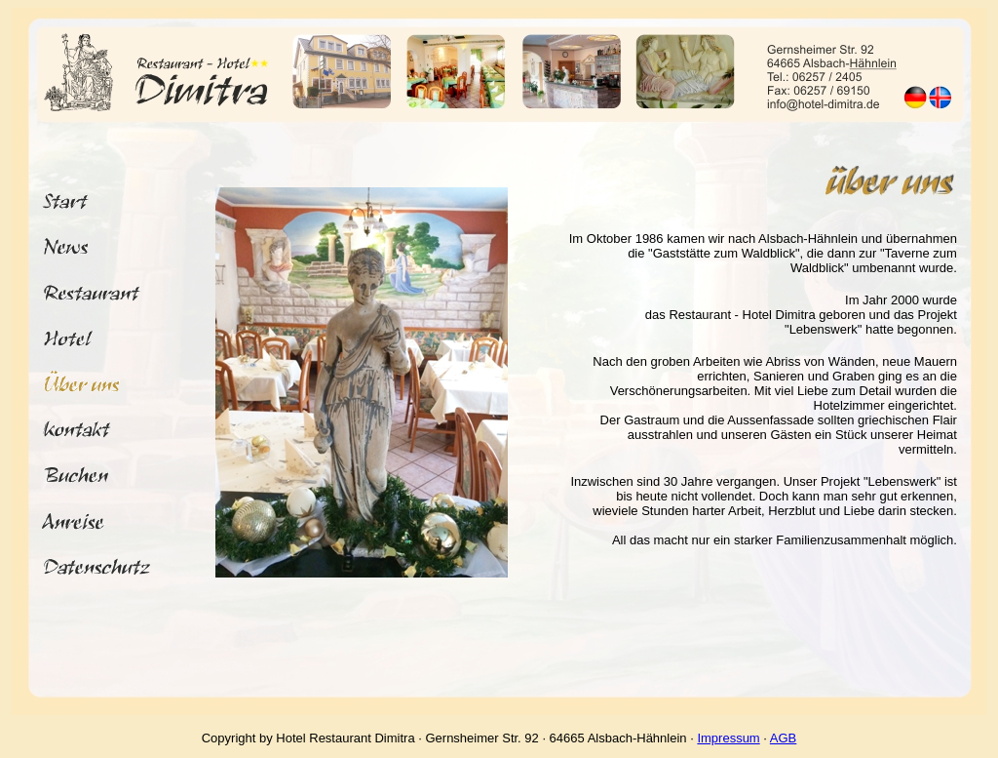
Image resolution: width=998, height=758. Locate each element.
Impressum (728, 738)
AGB (783, 738)
